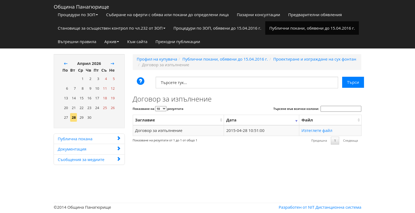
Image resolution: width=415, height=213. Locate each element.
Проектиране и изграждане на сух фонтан (314, 59)
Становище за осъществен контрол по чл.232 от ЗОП (111, 28)
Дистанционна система (338, 207)
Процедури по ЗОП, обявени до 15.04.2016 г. (217, 28)
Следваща (350, 140)
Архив (111, 41)
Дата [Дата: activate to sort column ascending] (231, 120)
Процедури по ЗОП (78, 14)
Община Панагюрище (81, 5)
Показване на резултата (158, 108)
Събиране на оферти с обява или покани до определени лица (167, 14)
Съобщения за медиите (89, 159)
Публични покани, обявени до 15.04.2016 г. (312, 28)
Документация (89, 149)
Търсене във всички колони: (317, 109)
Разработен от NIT (297, 207)
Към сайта (137, 41)
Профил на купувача (157, 59)
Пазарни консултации (258, 14)
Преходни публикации (177, 41)
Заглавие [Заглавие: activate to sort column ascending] (145, 120)
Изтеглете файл (316, 130)
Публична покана (89, 138)
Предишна (319, 140)
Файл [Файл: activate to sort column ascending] (307, 120)
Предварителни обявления (315, 14)
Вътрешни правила (77, 41)
